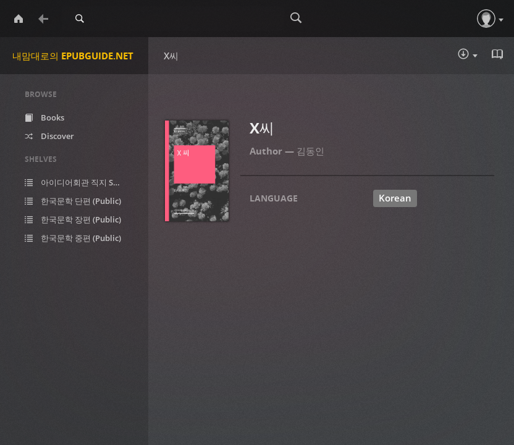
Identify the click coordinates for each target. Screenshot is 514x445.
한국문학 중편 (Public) (73, 238)
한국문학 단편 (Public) (73, 200)
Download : (467, 55)
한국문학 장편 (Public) (73, 219)
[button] (486, 18)
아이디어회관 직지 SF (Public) (82, 182)
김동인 (310, 151)
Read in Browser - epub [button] (498, 54)
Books (44, 117)
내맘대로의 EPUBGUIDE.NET (72, 55)
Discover (49, 136)
